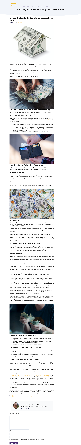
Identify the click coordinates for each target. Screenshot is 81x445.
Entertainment (50, 3)
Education (43, 3)
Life (33, 6)
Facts (46, 6)
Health (28, 6)
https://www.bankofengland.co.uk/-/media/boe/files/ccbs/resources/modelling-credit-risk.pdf (30, 375)
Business (37, 3)
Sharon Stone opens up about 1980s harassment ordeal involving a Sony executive (25, 397)
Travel (23, 6)
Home (26, 3)
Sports (37, 6)
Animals (31, 3)
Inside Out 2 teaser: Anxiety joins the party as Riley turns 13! (21, 396)
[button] (22, 3)
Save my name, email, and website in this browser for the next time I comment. (27, 439)
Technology (63, 3)
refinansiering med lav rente (46, 119)
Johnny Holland (14, 4)
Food (42, 6)
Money (57, 3)
